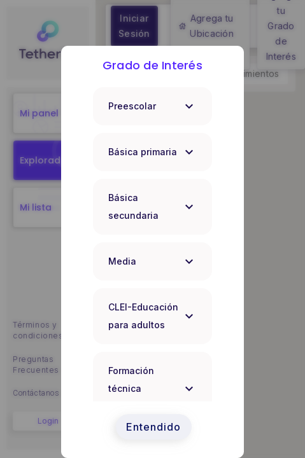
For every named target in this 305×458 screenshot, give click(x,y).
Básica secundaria (152, 206)
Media (152, 261)
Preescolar (152, 106)
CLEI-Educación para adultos (152, 316)
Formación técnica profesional (152, 388)
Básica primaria (152, 152)
